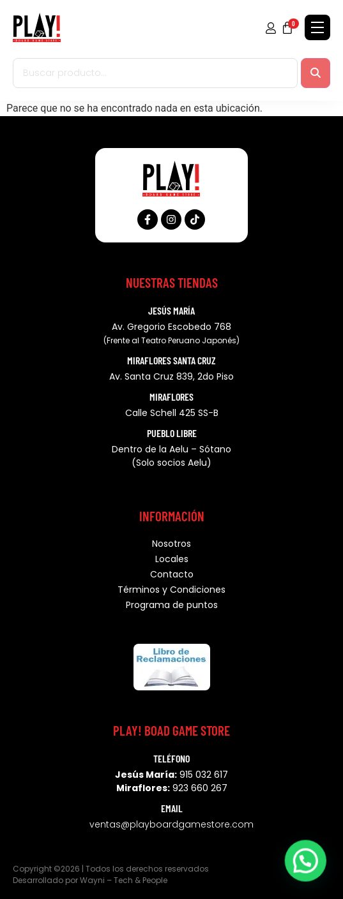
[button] (307, 867)
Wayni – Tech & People (123, 880)
